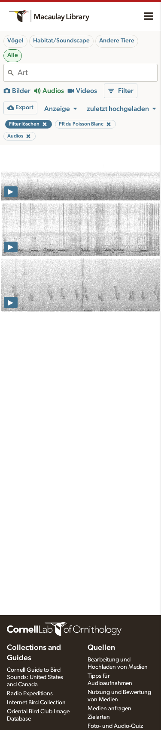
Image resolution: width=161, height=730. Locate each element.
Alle (12, 55)
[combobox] (87, 72)
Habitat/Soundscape (61, 41)
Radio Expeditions (30, 694)
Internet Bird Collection (36, 703)
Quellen (101, 648)
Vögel (15, 41)
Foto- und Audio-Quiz (115, 726)
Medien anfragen (109, 709)
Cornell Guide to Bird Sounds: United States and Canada (35, 677)
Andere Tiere (116, 41)
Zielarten (99, 717)
